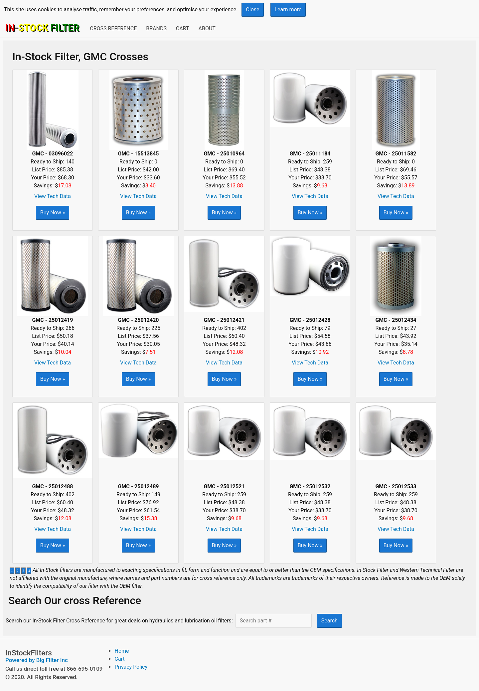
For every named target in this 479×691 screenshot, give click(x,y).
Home (121, 651)
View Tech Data (52, 196)
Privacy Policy (130, 667)
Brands (156, 28)
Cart (182, 28)
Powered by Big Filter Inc (36, 660)
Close (252, 9)
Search (329, 620)
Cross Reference (113, 28)
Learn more (288, 9)
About (206, 28)
